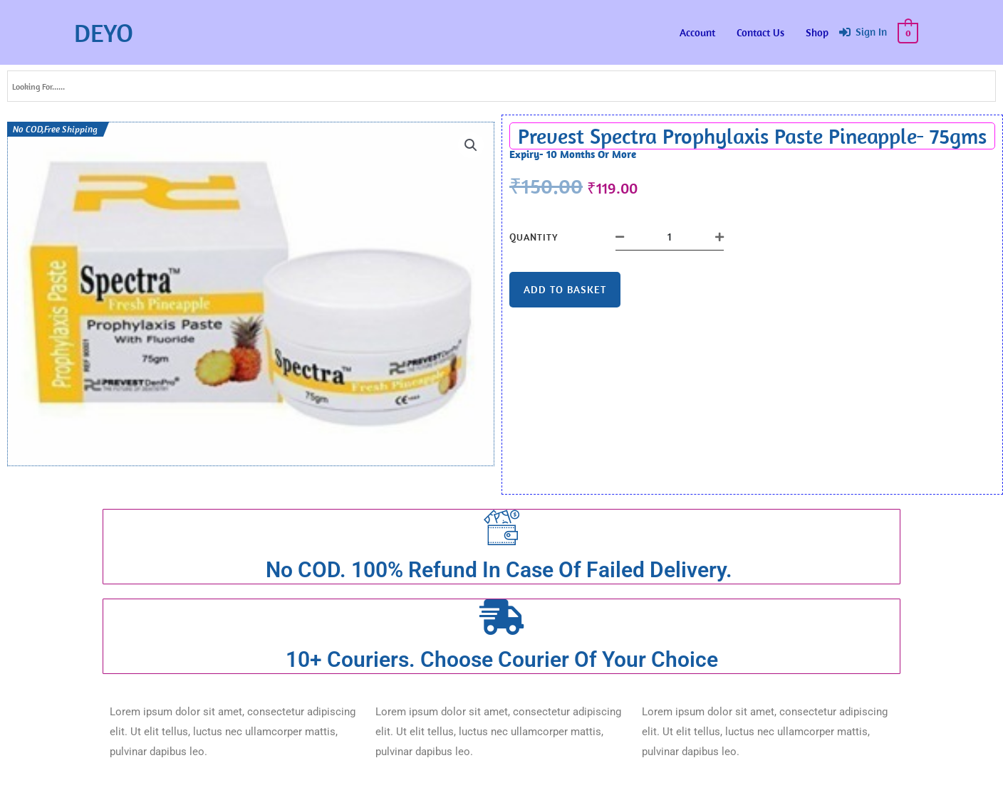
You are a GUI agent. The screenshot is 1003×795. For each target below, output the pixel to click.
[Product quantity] (669, 237)
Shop (817, 32)
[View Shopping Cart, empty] (908, 32)
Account (698, 32)
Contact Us (761, 32)
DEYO (103, 32)
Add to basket (565, 289)
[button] (471, 145)
